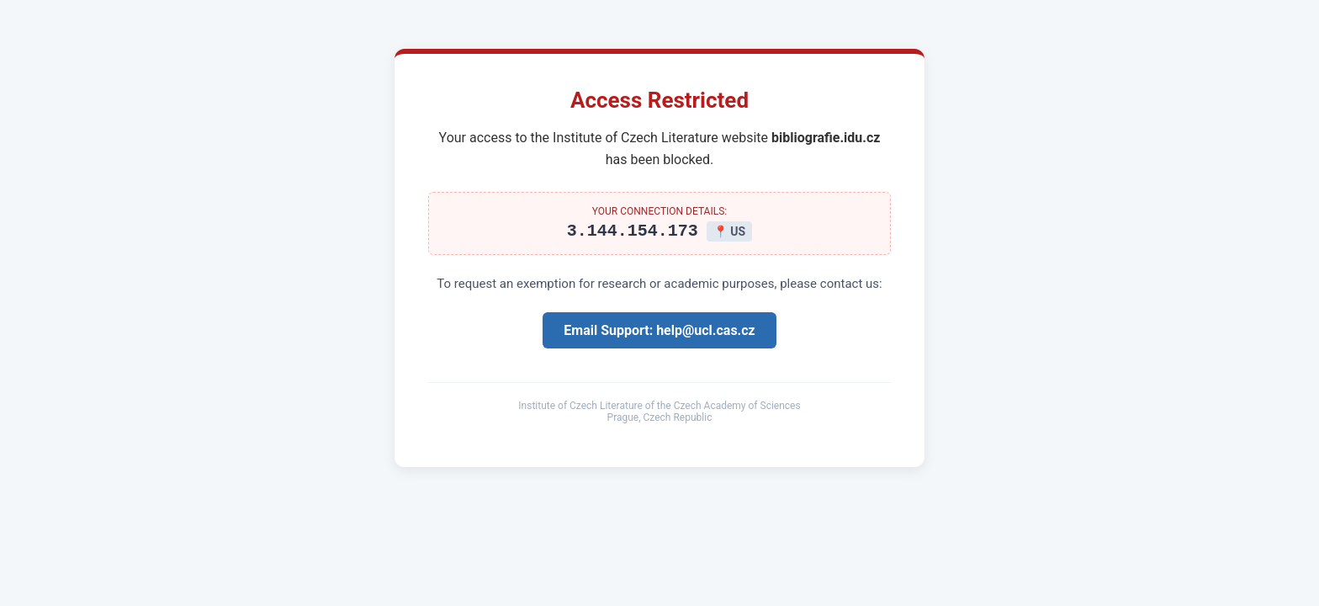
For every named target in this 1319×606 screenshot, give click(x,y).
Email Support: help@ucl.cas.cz (659, 333)
